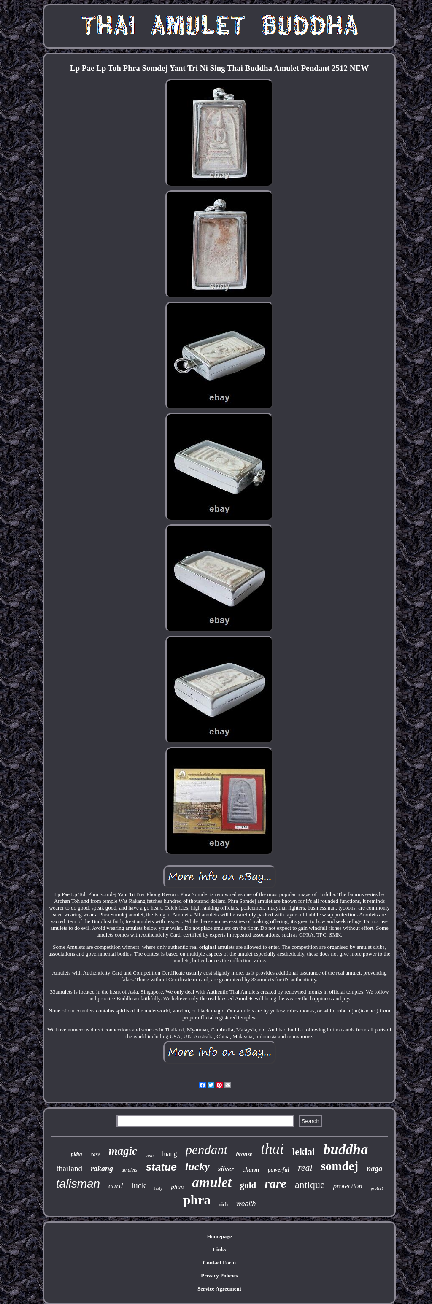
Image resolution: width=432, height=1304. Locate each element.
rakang (102, 1168)
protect (377, 1188)
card (115, 1185)
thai (272, 1149)
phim (177, 1186)
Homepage (219, 1236)
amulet (212, 1182)
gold (248, 1185)
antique (310, 1184)
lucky (197, 1167)
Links (219, 1249)
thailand (69, 1168)
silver (226, 1169)
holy (158, 1188)
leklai (303, 1152)
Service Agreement (219, 1288)
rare (275, 1183)
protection (347, 1186)
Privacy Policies (219, 1275)
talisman (78, 1183)
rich (223, 1204)
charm (251, 1169)
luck (138, 1185)
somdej (340, 1166)
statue (161, 1167)
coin (150, 1155)
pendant (207, 1149)
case (95, 1154)
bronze (244, 1154)
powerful (278, 1169)
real (305, 1167)
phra (197, 1199)
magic (123, 1151)
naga (374, 1168)
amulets (129, 1170)
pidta (76, 1154)
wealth (246, 1203)
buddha (345, 1149)
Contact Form (219, 1262)
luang (169, 1153)
